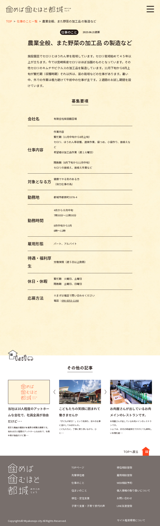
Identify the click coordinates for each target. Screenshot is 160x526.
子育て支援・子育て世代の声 (88, 506)
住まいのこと (79, 490)
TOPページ (78, 467)
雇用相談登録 (124, 475)
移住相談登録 (124, 467)
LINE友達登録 (124, 506)
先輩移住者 (78, 475)
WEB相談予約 (124, 483)
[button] (105, 392)
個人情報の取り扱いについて (133, 490)
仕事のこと (78, 483)
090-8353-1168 (70, 300)
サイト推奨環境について (131, 520)
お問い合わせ (124, 498)
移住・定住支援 (80, 498)
